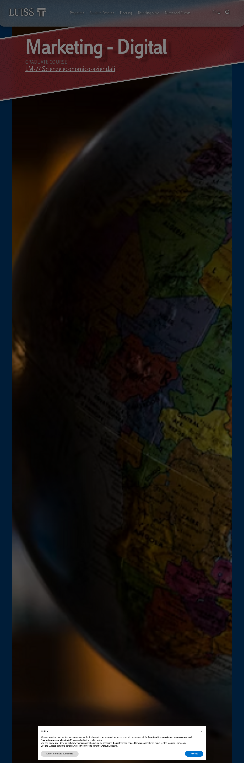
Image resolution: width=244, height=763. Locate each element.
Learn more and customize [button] (59, 754)
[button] (201, 731)
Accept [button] (194, 754)
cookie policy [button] (96, 740)
